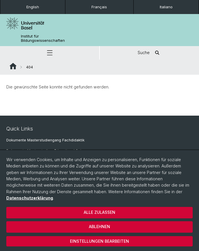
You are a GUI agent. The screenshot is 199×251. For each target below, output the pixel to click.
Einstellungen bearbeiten (99, 241)
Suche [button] (149, 53)
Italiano (166, 7)
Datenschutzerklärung (29, 197)
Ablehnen (99, 226)
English (32, 7)
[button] (49, 53)
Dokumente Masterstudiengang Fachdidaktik (45, 140)
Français (99, 7)
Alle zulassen (99, 212)
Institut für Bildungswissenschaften (43, 38)
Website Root (13, 66)
